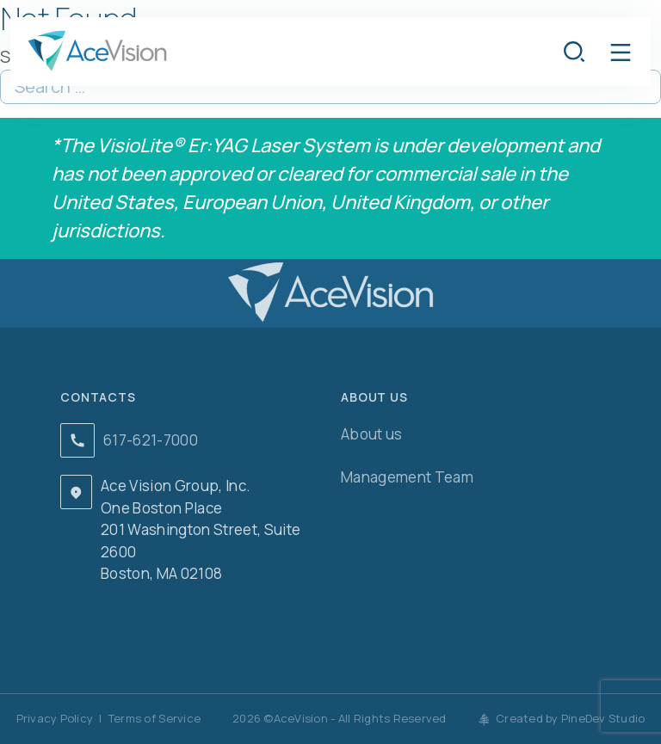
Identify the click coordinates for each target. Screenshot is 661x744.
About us (372, 434)
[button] (620, 51)
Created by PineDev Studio (562, 718)
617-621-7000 (150, 440)
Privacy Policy (55, 718)
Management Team (407, 477)
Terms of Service (154, 718)
